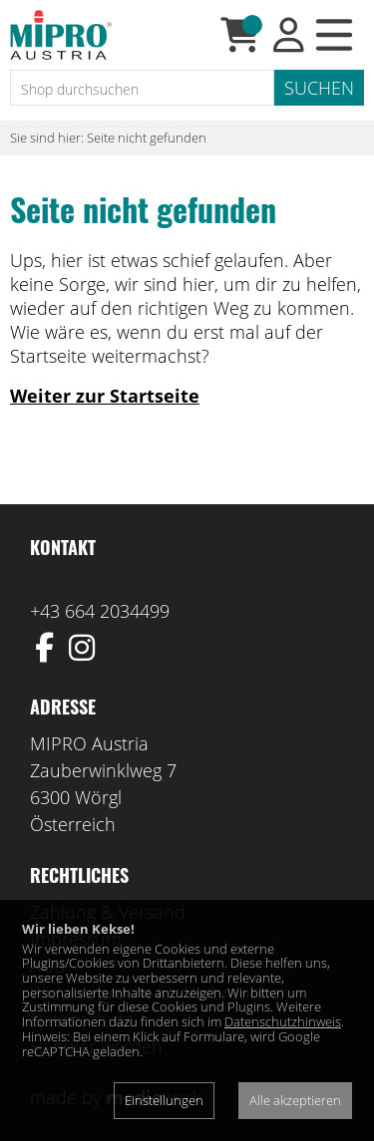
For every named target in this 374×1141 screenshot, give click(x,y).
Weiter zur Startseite (104, 396)
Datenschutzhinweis (282, 1021)
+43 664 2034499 (100, 611)
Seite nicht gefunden (146, 137)
